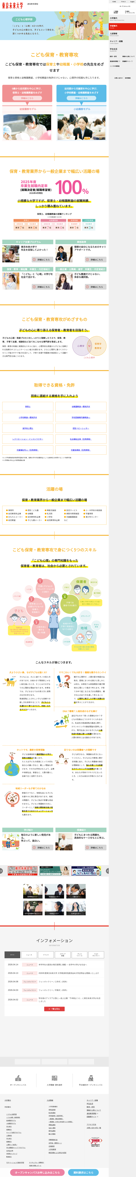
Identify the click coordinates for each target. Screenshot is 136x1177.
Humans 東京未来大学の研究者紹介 (54, 1028)
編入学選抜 (52, 1134)
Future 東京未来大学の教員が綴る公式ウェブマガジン (30, 1044)
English (132, 1)
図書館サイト (91, 1116)
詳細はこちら (43, 259)
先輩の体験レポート (35, 1165)
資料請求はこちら (83, 1172)
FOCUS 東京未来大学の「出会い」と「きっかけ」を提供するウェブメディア (79, 1044)
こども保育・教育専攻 (13, 1117)
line (117, 72)
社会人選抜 (52, 1128)
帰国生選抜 (52, 1125)
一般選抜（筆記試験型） (56, 1119)
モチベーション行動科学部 (15, 1162)
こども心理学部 (11, 1114)
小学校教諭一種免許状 (28, 417)
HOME (114, 1)
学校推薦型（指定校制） (56, 1116)
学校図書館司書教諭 (81, 417)
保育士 (28, 406)
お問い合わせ (118, 78)
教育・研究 (91, 1107)
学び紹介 (9, 1126)
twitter (122, 72)
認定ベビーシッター (81, 428)
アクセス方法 (91, 1124)
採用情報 (127, 78)
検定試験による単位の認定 (57, 1153)
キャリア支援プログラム (13, 1132)
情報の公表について (94, 1110)
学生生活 (90, 1103)
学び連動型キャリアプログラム (15, 1148)
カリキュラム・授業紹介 (36, 1162)
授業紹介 (9, 1129)
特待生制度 (52, 1110)
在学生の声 (9, 1151)
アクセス (123, 1)
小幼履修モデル (11, 1123)
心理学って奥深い (11, 1145)
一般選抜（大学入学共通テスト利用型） (61, 1122)
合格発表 (52, 1146)
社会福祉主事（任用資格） (81, 439)
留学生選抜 (52, 1131)
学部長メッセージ (11, 1154)
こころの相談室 (114, 66)
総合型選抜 (52, 1113)
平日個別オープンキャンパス (90, 1080)
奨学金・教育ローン (55, 1143)
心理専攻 (9, 1135)
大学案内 (8, 1100)
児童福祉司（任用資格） (28, 450)
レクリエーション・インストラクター (27, 439)
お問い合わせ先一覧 (94, 1128)
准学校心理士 (27, 428)
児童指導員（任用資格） (81, 450)
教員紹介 (9, 1157)
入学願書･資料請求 (54, 1080)
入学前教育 (52, 1149)
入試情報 (50, 1100)
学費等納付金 (53, 1140)
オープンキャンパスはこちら (37, 1172)
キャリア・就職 (92, 1100)
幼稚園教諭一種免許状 (81, 406)
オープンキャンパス (18, 1080)
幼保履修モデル (11, 1120)
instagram (127, 72)
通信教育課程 (32, 3)
